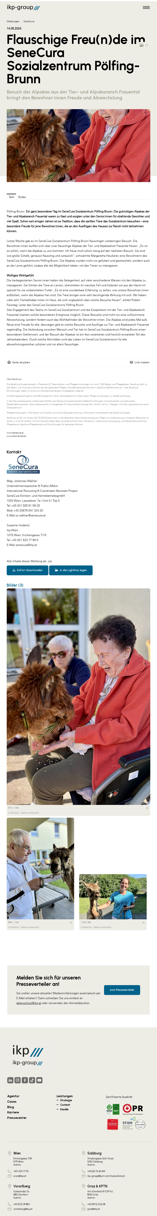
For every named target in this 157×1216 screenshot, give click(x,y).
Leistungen (65, 1096)
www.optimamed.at (16, 436)
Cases (11, 1101)
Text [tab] (11, 197)
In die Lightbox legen (71, 570)
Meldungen (13, 21)
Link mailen (142, 362)
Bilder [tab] (22, 197)
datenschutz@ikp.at (28, 1003)
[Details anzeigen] (147, 808)
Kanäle (64, 1109)
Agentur (13, 1096)
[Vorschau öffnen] (78, 145)
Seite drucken (21, 362)
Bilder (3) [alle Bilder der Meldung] (15, 585)
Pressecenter (17, 1118)
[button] (143, 45)
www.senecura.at (15, 433)
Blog (10, 1107)
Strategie (66, 1100)
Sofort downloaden (28, 570)
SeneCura (28, 21)
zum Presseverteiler (122, 989)
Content (65, 1104)
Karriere (13, 1112)
